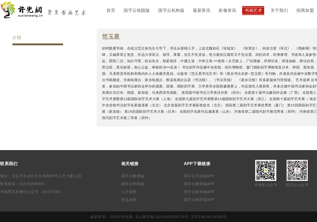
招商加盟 (305, 10)
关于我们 (279, 10)
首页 (110, 10)
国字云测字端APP (199, 200)
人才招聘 (129, 192)
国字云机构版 (171, 10)
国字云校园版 (137, 10)
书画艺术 (253, 10)
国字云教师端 (132, 176)
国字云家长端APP (199, 192)
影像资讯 (227, 10)
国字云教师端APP (199, 184)
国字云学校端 (132, 184)
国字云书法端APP (199, 176)
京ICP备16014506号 (209, 217)
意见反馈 (129, 200)
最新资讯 (201, 10)
